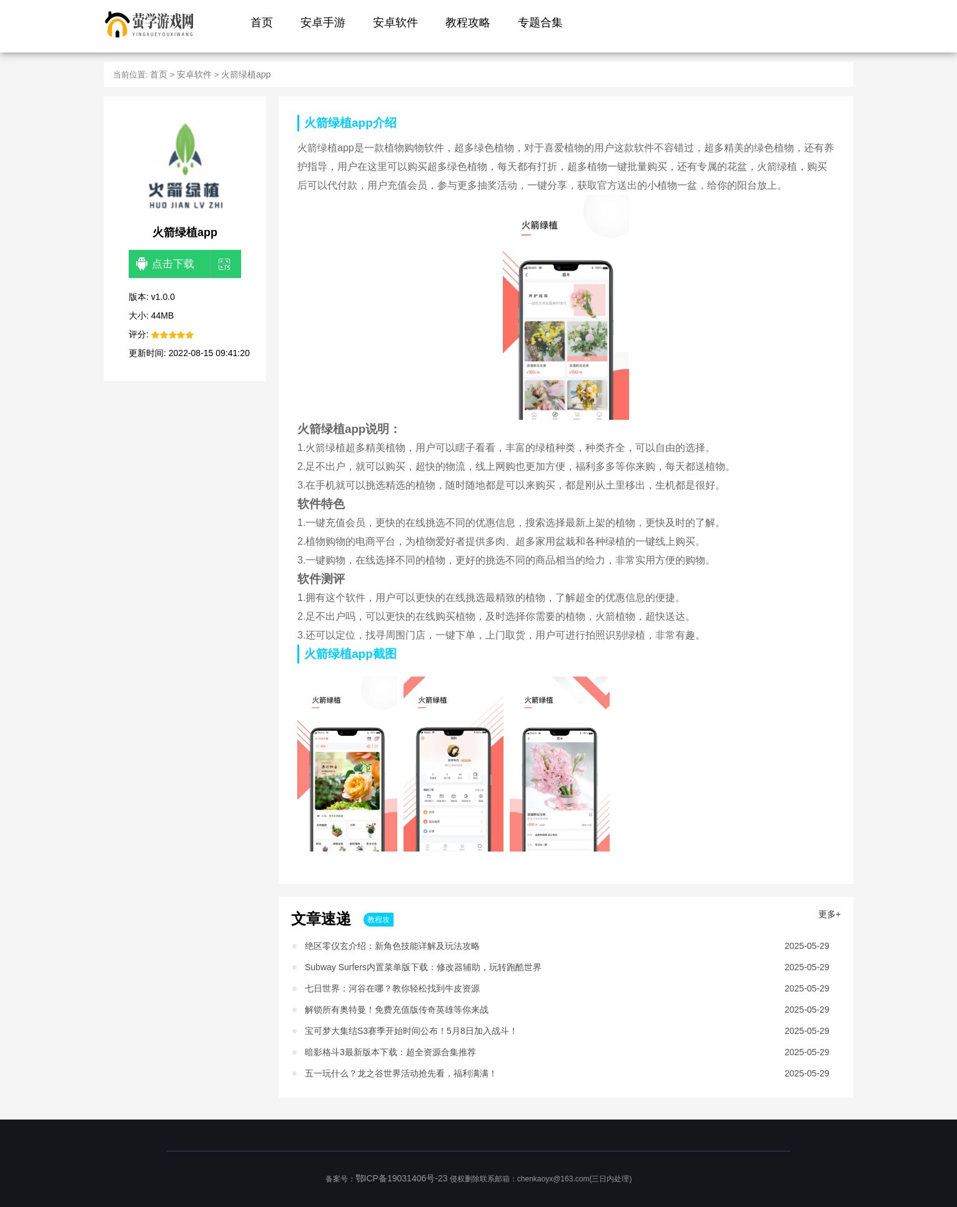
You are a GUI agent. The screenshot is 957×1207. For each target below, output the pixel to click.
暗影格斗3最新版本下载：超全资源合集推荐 (390, 1052)
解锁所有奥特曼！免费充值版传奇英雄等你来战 (396, 1010)
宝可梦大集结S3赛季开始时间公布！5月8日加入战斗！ (411, 1031)
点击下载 (165, 264)
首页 (261, 22)
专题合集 (540, 22)
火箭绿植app (245, 74)
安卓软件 (395, 22)
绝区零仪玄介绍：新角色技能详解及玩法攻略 (392, 946)
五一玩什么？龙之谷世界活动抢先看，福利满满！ (401, 1073)
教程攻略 (467, 22)
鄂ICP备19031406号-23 (401, 1178)
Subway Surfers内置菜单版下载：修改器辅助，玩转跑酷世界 (423, 967)
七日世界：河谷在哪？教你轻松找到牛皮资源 (392, 988)
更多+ (829, 914)
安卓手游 (322, 22)
